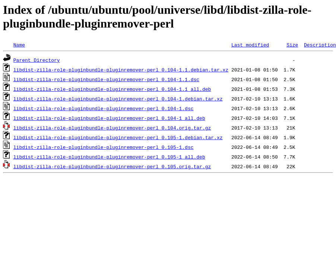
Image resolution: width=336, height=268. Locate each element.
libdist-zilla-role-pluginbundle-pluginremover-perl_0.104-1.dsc (103, 108)
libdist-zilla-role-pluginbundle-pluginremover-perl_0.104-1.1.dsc (106, 79)
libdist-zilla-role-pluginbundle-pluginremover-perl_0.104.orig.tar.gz (112, 127)
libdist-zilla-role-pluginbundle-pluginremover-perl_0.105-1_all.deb (109, 156)
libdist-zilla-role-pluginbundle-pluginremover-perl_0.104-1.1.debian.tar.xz (120, 69)
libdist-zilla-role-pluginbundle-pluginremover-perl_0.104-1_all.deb (109, 118)
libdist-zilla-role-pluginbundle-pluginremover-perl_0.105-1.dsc (103, 147)
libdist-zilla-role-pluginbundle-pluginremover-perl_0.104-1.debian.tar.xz (118, 98)
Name (19, 44)
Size (292, 44)
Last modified (250, 44)
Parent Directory (36, 60)
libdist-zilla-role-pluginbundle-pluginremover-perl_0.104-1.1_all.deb (112, 89)
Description (320, 44)
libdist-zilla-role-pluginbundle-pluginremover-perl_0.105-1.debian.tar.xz (118, 137)
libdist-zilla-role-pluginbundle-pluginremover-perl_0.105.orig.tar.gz (112, 166)
